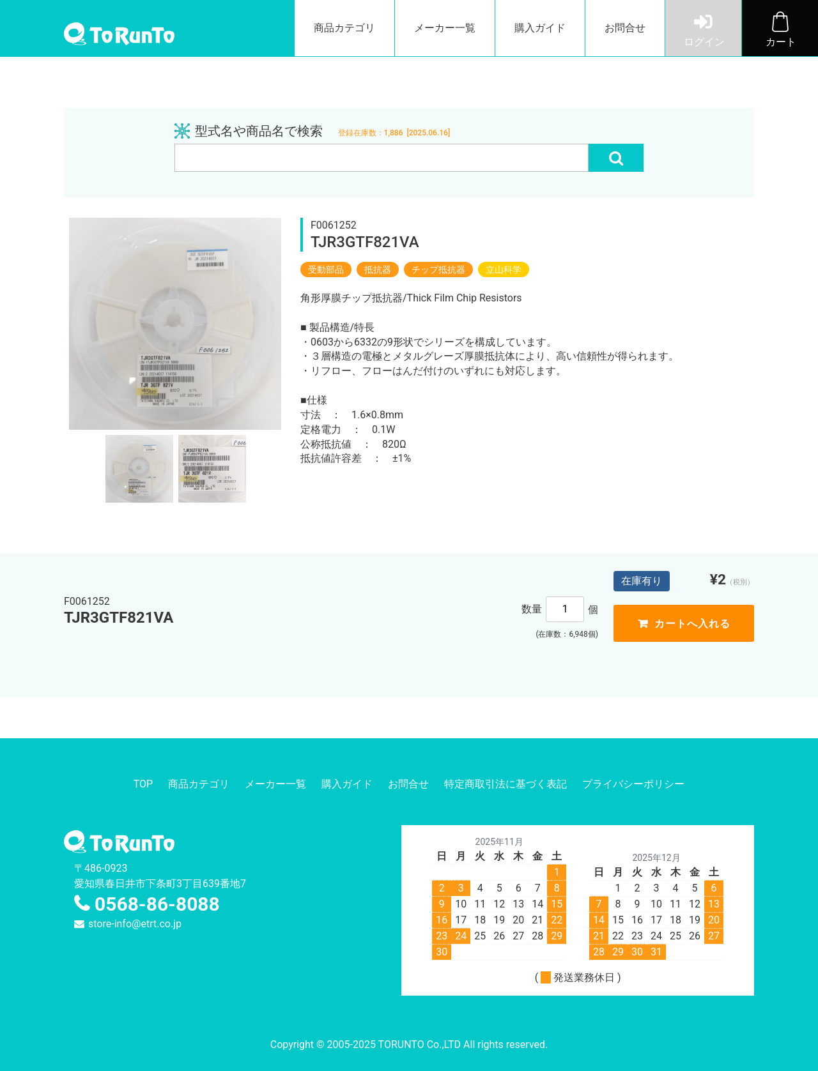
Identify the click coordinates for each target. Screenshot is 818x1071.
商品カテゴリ (344, 28)
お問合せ (625, 28)
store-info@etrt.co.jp (134, 924)
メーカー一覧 (444, 28)
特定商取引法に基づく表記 (505, 784)
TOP (143, 784)
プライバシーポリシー (633, 784)
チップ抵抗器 (438, 269)
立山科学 (503, 269)
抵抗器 (377, 269)
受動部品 (326, 269)
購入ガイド (540, 28)
